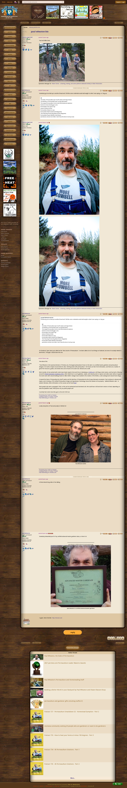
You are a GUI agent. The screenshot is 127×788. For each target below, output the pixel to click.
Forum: (26, 27)
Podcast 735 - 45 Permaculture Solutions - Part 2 (62, 764)
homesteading (10, 45)
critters (10, 36)
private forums (10, 139)
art (10, 85)
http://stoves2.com (57, 618)
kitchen (10, 58)
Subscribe (9, 2)
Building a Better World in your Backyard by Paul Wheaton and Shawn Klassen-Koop (75, 690)
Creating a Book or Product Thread (48, 396)
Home (3, 2)
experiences (10, 108)
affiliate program (49, 786)
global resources (10, 112)
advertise (41, 786)
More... (72, 778)
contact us (35, 786)
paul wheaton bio (39, 31)
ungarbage (10, 67)
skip (10, 103)
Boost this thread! (72, 648)
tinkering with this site (34, 27)
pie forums (10, 135)
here (75, 383)
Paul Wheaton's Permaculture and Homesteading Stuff (64, 680)
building (10, 41)
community (10, 72)
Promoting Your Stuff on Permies (47, 395)
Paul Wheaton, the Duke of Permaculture (59, 656)
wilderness (10, 76)
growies (10, 32)
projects (10, 121)
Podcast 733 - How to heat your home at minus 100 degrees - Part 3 (69, 735)
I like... (24, 103)
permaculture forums (10, 27)
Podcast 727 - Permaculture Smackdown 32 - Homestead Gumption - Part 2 (71, 712)
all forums (10, 144)
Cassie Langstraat (27, 37)
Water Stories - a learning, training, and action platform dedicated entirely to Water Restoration (77, 83)
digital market (10, 126)
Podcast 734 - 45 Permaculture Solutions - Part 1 (62, 749)
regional (10, 94)
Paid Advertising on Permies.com (47, 397)
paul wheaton (26, 90)
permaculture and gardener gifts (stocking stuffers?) (63, 701)
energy (10, 50)
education (10, 99)
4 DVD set (91, 372)
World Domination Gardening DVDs (54, 374)
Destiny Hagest (26, 358)
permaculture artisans (10, 90)
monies (10, 54)
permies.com (9, 130)
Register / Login (120, 2)
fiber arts (10, 81)
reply (72, 632)
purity (10, 63)
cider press (10, 117)
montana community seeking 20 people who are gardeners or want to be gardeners (75, 726)
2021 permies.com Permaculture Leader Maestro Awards (65, 663)
